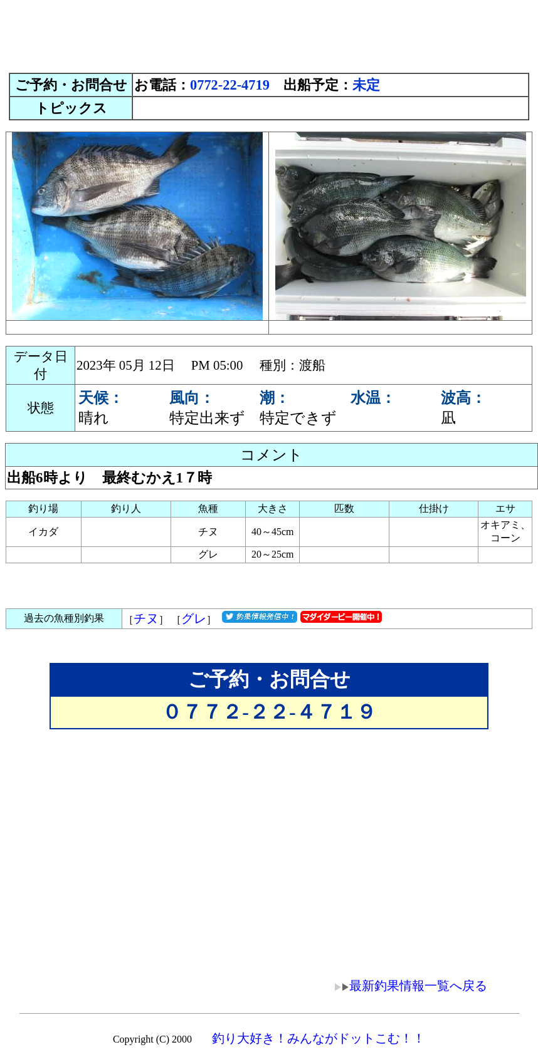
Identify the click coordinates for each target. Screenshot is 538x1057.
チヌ (146, 618)
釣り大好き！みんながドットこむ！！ (318, 1038)
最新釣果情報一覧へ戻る (402, 985)
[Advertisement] (269, 33)
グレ (193, 618)
